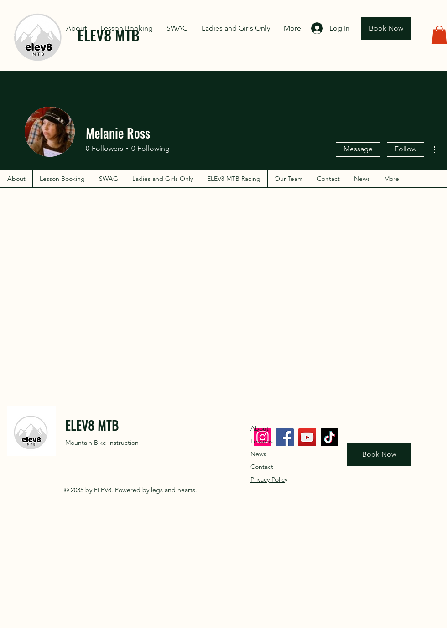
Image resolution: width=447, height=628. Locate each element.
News (258, 454)
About (259, 428)
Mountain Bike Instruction (102, 442)
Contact (261, 467)
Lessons (261, 441)
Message (358, 148)
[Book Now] (386, 28)
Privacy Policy (268, 479)
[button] (439, 35)
